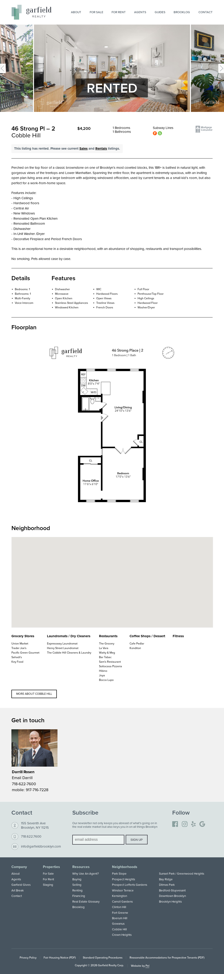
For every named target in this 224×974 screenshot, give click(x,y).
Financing (78, 896)
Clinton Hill (119, 907)
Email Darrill (22, 777)
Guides (160, 12)
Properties (51, 867)
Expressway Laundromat (62, 643)
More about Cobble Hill (34, 694)
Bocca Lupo (106, 680)
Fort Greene (120, 913)
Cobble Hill (119, 929)
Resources (81, 867)
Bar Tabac (105, 657)
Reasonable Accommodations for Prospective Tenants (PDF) (167, 957)
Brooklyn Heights (170, 901)
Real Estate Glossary (86, 901)
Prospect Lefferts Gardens (129, 885)
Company (19, 867)
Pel (147, 966)
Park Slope (119, 873)
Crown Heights (122, 935)
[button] (204, 131)
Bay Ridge (166, 879)
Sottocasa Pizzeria (110, 666)
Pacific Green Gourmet (25, 652)
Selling (76, 885)
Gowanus (118, 923)
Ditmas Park (167, 885)
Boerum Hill (119, 918)
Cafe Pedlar (137, 643)
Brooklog (182, 12)
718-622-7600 (24, 784)
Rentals (101, 148)
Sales (83, 148)
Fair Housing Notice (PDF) (60, 957)
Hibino (103, 671)
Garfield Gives (21, 885)
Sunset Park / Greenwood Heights (181, 873)
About (76, 12)
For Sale (96, 12)
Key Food (17, 662)
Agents (140, 12)
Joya (102, 675)
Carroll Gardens (122, 901)
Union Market (19, 643)
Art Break (17, 890)
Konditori (135, 648)
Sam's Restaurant (110, 662)
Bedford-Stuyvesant (172, 890)
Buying (76, 879)
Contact (205, 12)
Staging (48, 885)
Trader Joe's (18, 648)
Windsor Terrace (123, 890)
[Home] (31, 12)
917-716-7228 (37, 790)
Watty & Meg (107, 652)
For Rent (119, 12)
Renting (77, 890)
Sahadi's (16, 657)
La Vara (103, 648)
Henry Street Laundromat (62, 648)
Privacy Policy (28, 957)
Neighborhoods (124, 867)
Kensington (119, 896)
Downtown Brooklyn (172, 896)
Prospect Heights (123, 879)
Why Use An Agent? (85, 873)
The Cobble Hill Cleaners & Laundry (69, 652)
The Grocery (106, 643)
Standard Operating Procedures (102, 957)
